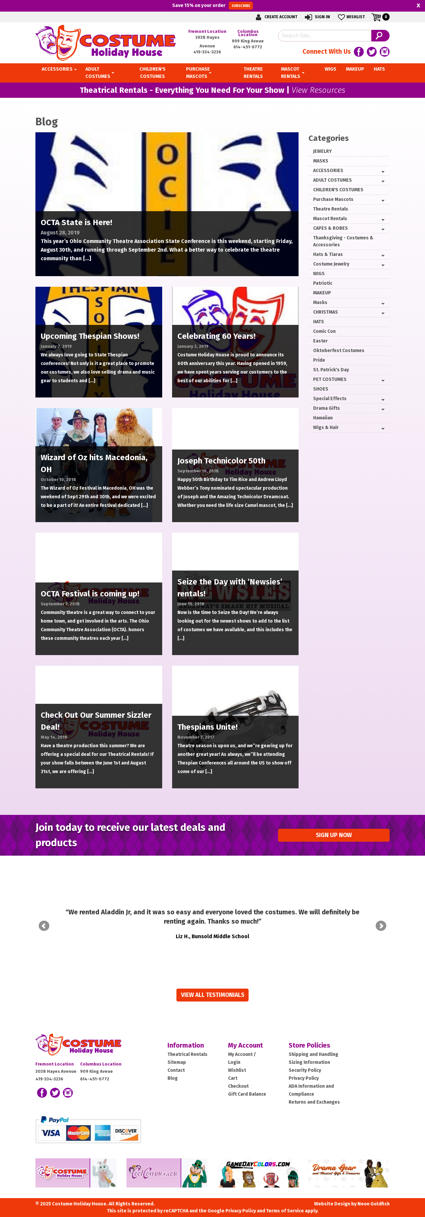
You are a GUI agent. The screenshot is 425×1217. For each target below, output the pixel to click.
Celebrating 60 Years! (216, 336)
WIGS (319, 273)
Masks (320, 302)
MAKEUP (322, 293)
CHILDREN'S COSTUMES (338, 190)
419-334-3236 (207, 51)
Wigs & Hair (326, 427)
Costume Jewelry (331, 264)
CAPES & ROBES (330, 228)
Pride (319, 360)
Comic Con (324, 331)
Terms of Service (285, 1201)
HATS (318, 322)
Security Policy (305, 1061)
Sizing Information (309, 1053)
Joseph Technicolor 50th (221, 460)
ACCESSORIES (328, 170)
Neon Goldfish (373, 1194)
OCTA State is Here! (76, 222)
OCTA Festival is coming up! (90, 593)
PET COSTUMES (330, 379)
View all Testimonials (212, 985)
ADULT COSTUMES (332, 180)
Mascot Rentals (330, 218)
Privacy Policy (304, 1069)
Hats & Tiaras (328, 254)
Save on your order (212, 6)
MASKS (320, 161)
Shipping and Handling (313, 1045)
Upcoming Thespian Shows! (90, 336)
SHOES (320, 389)
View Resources (318, 90)
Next (381, 921)
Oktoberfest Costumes (338, 350)
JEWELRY (322, 151)
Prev (44, 921)
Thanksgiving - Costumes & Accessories (343, 241)
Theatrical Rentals (187, 1045)
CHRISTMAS (325, 312)
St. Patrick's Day (331, 370)
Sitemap (176, 1053)
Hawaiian (323, 418)
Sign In (317, 17)
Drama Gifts (326, 408)
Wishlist (351, 17)
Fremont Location (207, 31)
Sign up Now (334, 835)
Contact (176, 1061)
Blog (172, 1069)
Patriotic (322, 283)
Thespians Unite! (207, 727)
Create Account (275, 17)
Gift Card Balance (247, 1085)
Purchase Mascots (333, 199)
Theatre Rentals (330, 209)
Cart (232, 1069)
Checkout (238, 1077)
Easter (320, 341)
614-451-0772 (247, 46)
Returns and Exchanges (314, 1093)
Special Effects (330, 398)
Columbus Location (248, 33)
